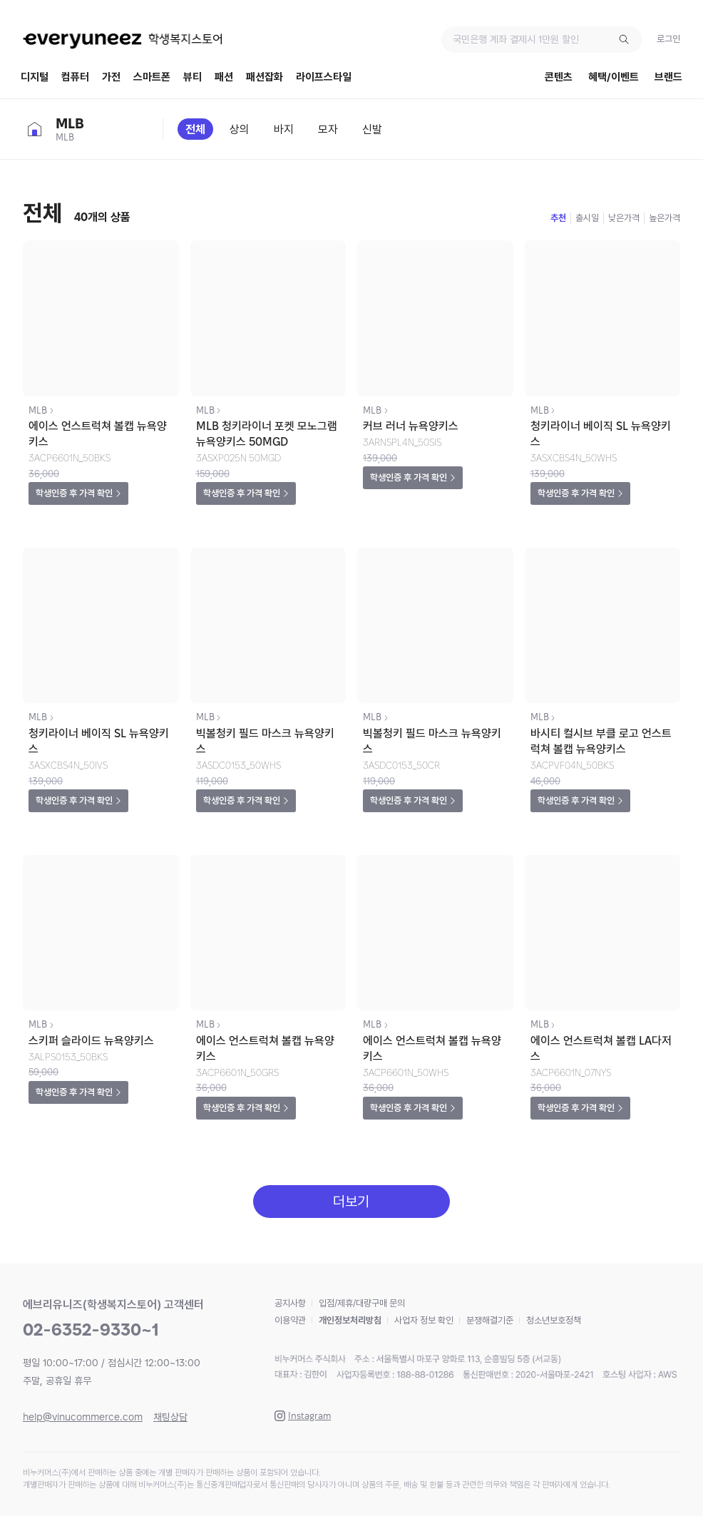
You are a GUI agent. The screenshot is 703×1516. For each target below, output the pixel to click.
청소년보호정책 (553, 1320)
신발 (372, 129)
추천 (558, 217)
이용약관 (290, 1320)
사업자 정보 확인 (423, 1320)
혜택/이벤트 (613, 77)
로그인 (668, 39)
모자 (328, 129)
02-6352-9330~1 (91, 1329)
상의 (240, 129)
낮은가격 (624, 217)
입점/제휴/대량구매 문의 (362, 1303)
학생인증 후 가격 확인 (74, 493)
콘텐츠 (559, 77)
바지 (284, 129)
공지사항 (290, 1303)
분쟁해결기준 (489, 1320)
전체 (195, 129)
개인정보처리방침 (350, 1320)
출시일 (587, 217)
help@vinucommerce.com (83, 1417)
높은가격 (664, 217)
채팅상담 (170, 1417)
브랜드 (668, 77)
